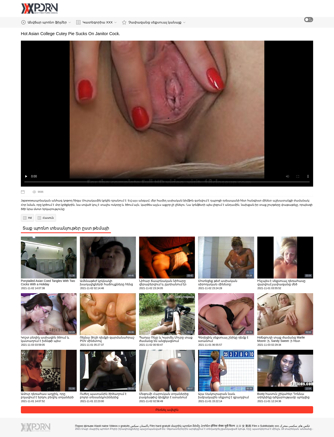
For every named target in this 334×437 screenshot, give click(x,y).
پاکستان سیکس (139, 425)
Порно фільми (84, 425)
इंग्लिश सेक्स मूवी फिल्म (223, 425)
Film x (255, 425)
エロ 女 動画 (243, 425)
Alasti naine (101, 425)
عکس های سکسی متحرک (295, 425)
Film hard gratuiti (160, 425)
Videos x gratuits (119, 425)
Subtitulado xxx (269, 425)
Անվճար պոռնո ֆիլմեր (46, 22)
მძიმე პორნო (201, 425)
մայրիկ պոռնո (181, 425)
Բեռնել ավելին (167, 409)
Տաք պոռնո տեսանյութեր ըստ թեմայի (66, 228)
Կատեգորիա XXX (96, 22)
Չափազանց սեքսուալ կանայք (153, 22)
